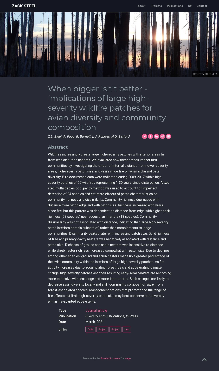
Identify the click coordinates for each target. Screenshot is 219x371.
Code (90, 329)
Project (102, 329)
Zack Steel (24, 6)
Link (127, 329)
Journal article (96, 310)
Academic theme (110, 358)
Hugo (128, 358)
